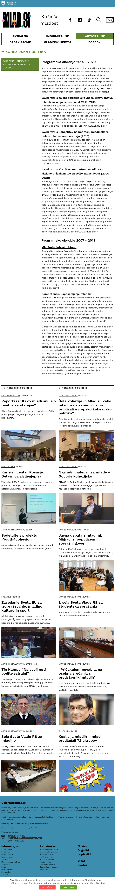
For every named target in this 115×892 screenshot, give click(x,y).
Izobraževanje (8, 467)
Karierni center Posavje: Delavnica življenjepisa (22, 474)
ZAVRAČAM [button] (47, 887)
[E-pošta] (110, 20)
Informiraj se (57, 37)
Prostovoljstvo (45, 862)
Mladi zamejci (7, 869)
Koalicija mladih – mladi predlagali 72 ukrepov (80, 738)
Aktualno (20, 37)
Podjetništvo (6, 872)
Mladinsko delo (46, 857)
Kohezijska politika (10, 396)
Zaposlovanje (6, 849)
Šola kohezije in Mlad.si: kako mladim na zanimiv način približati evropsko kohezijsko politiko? (85, 407)
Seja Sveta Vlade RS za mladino (21, 738)
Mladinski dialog (46, 854)
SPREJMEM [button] (69, 887)
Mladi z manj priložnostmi (11, 862)
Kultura (4, 867)
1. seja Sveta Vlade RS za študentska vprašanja (81, 604)
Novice (82, 846)
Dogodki (94, 42)
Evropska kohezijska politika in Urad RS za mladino (16, 64)
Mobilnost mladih (47, 859)
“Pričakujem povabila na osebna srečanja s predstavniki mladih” (80, 673)
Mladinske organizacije (49, 849)
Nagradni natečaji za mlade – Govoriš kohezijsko (85, 474)
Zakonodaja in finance (49, 867)
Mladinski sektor (57, 43)
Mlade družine (7, 854)
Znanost (4, 875)
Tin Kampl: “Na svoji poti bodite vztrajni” (23, 671)
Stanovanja (5, 864)
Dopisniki (84, 854)
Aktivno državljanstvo (12, 530)
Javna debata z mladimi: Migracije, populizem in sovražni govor (80, 539)
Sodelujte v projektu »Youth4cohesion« (19, 537)
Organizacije (20, 43)
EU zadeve (6, 597)
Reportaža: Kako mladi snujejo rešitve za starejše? (28, 403)
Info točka (64, 731)
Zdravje (4, 859)
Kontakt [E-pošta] (83, 865)
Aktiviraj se (94, 37)
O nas (81, 861)
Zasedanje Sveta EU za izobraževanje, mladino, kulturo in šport (22, 606)
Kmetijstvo (5, 852)
